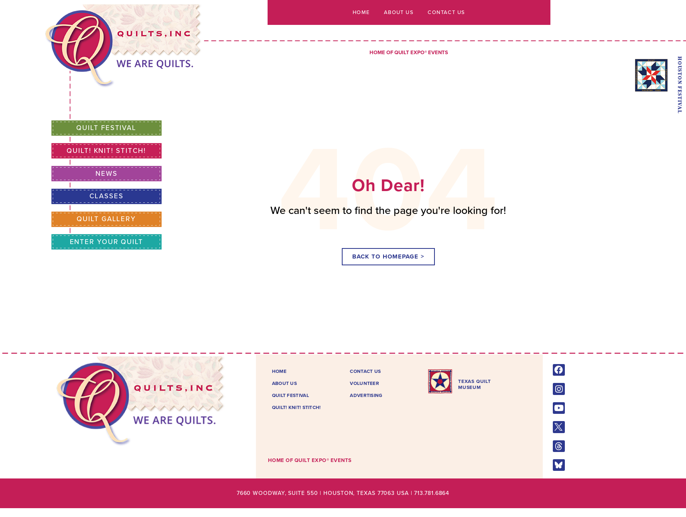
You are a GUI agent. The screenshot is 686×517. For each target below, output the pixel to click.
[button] (388, 256)
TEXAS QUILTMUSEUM (474, 384)
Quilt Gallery (106, 219)
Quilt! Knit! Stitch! (106, 151)
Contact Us (448, 12)
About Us (399, 12)
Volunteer (364, 383)
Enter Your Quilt (106, 242)
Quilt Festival (106, 128)
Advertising (366, 395)
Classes (106, 196)
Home (359, 12)
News (106, 173)
